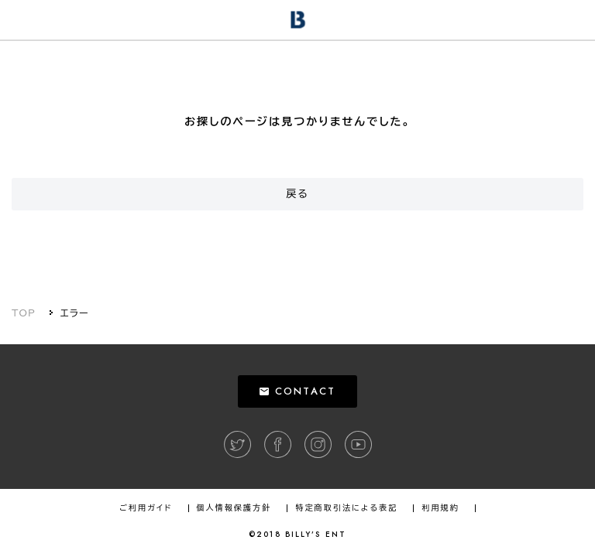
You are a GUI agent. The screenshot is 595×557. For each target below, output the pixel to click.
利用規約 (440, 508)
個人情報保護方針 (234, 508)
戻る (297, 193)
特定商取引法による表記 (346, 508)
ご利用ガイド (145, 508)
